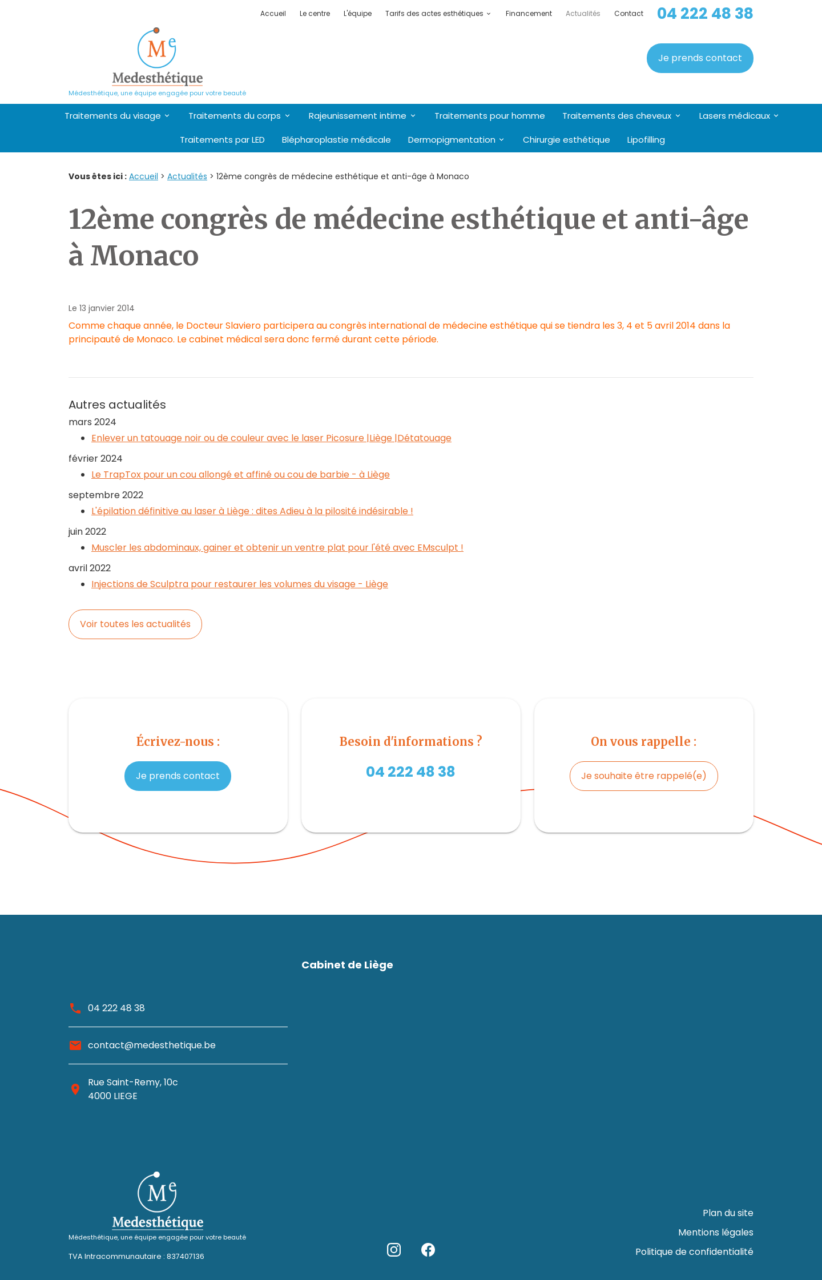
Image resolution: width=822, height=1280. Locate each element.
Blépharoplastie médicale (336, 140)
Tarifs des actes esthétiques (434, 13)
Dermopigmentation (451, 140)
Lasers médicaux (734, 116)
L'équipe (358, 13)
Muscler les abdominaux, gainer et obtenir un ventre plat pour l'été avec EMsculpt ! (277, 547)
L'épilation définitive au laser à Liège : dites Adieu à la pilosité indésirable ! (252, 511)
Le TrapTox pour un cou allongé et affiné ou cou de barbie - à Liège (240, 474)
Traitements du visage (113, 116)
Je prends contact (700, 57)
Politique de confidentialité (694, 1254)
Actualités (583, 13)
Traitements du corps (234, 116)
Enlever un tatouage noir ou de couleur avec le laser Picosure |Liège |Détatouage (271, 438)
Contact (628, 13)
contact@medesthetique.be (152, 1045)
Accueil (273, 13)
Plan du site (728, 1227)
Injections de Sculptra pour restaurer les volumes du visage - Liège (239, 584)
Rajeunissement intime (357, 116)
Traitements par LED (222, 140)
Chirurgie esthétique (566, 140)
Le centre (315, 13)
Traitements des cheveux (616, 116)
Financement (529, 13)
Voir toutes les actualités (135, 624)
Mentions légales (716, 1240)
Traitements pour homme (489, 116)
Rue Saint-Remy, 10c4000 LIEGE (133, 1089)
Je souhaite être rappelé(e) (644, 775)
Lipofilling (646, 140)
